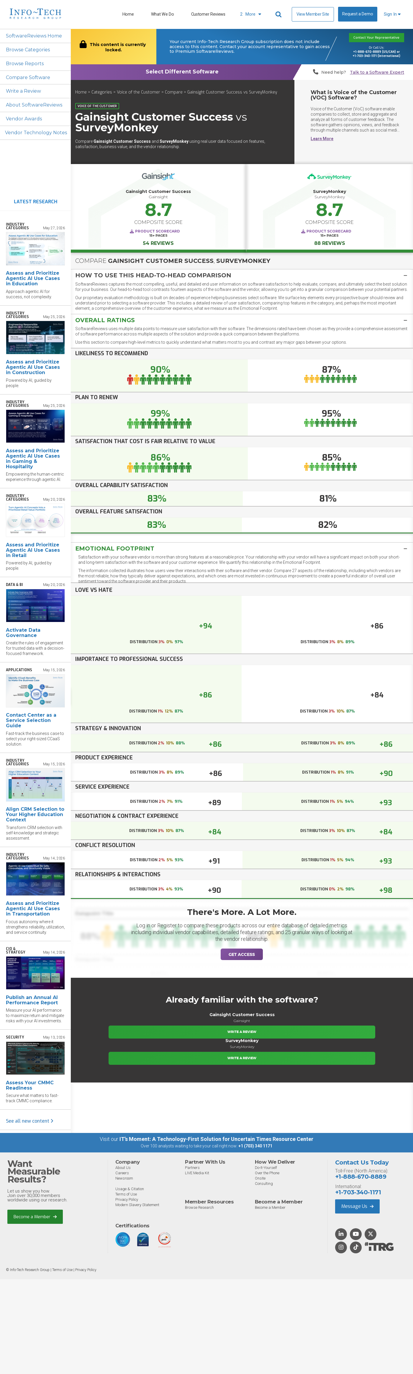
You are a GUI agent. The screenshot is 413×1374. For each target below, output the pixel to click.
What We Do (162, 14)
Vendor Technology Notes (36, 133)
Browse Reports (25, 63)
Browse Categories (28, 50)
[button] (242, 275)
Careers (122, 1173)
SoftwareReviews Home (34, 36)
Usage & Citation (129, 1189)
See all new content (29, 1121)
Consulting (264, 1184)
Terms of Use (126, 1194)
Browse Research (199, 1207)
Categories (101, 92)
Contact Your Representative (376, 37)
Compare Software (28, 77)
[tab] (242, 275)
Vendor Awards (24, 119)
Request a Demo (357, 14)
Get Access (242, 954)
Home (128, 14)
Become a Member (35, 1217)
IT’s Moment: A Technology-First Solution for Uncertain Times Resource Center (216, 1139)
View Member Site (312, 14)
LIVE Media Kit (197, 1173)
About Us (123, 1168)
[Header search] (279, 14)
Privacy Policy (126, 1200)
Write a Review (23, 91)
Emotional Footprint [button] (115, 548)
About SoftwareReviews (34, 105)
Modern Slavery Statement (137, 1205)
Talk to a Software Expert (377, 72)
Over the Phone (267, 1173)
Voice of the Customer (138, 92)
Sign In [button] (392, 14)
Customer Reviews (208, 14)
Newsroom (124, 1178)
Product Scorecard (157, 231)
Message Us (357, 1206)
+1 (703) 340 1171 (255, 1146)
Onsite (260, 1178)
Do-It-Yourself (266, 1168)
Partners (192, 1168)
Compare (174, 92)
